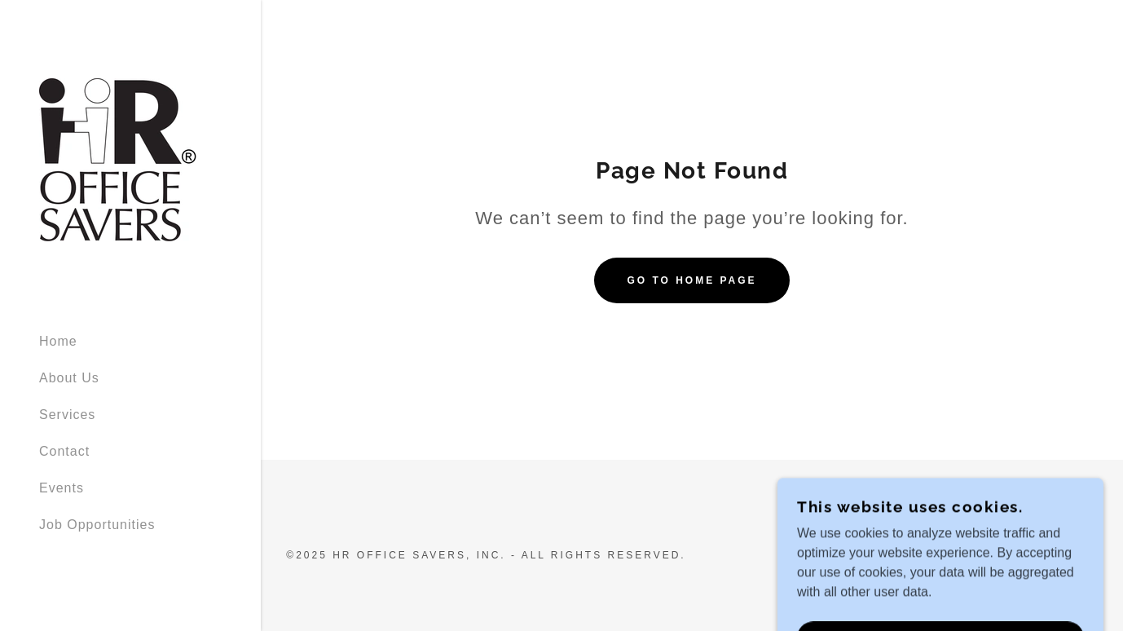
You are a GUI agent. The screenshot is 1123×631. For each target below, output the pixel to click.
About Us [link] (69, 378)
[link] (120, 158)
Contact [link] (64, 451)
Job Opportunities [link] (97, 525)
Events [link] (61, 488)
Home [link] (58, 341)
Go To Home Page (691, 280)
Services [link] (67, 414)
